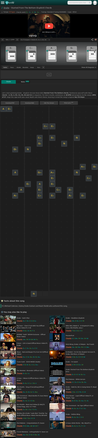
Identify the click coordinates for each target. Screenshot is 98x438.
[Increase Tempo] (17, 39)
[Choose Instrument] (43, 67)
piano (12, 67)
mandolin (25, 67)
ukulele (19, 67)
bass (38, 67)
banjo (32, 67)
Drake (6, 8)
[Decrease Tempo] (2, 39)
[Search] (89, 3)
